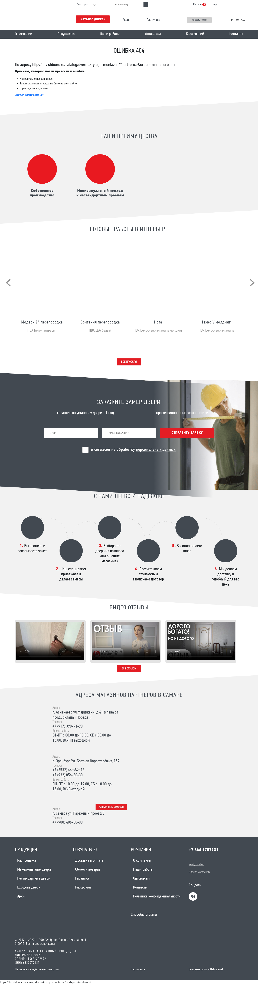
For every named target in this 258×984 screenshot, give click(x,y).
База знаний (195, 34)
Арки (21, 896)
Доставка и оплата (89, 861)
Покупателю (66, 34)
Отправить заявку (187, 433)
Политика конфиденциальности (157, 896)
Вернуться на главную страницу (29, 95)
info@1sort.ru (196, 864)
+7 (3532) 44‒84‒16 (68, 770)
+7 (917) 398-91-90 (68, 726)
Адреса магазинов (199, 872)
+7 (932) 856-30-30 (68, 775)
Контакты (236, 34)
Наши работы (110, 34)
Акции (126, 20)
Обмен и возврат (87, 870)
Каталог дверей (92, 19)
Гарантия (82, 879)
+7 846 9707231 (203, 850)
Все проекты (129, 361)
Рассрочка (83, 888)
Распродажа (26, 861)
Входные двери (28, 888)
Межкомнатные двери (34, 870)
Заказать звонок (199, 20)
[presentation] (8, 282)
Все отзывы (129, 668)
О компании (23, 34)
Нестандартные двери (33, 879)
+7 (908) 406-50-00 (68, 822)
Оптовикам (153, 34)
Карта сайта (138, 969)
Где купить (153, 20)
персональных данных (156, 450)
